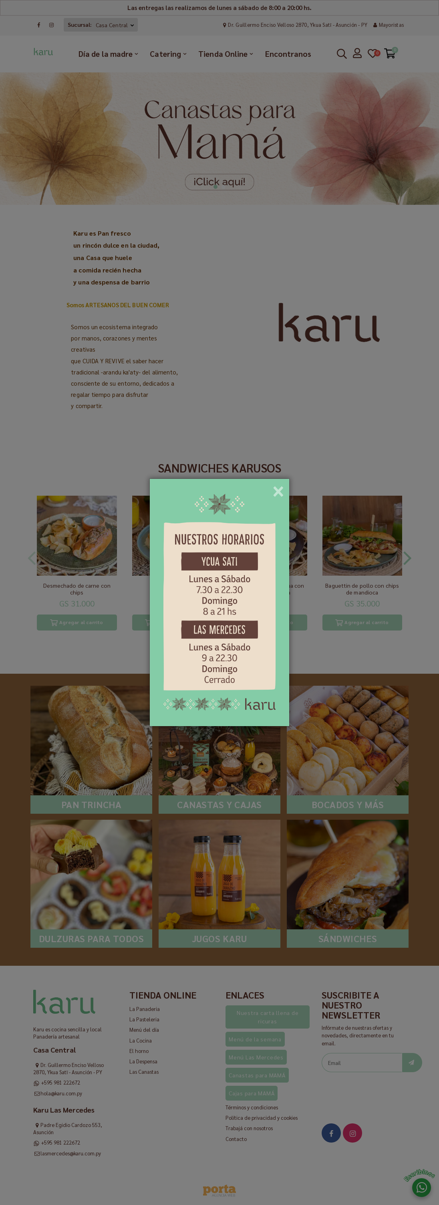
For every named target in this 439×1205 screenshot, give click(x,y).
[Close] (278, 488)
